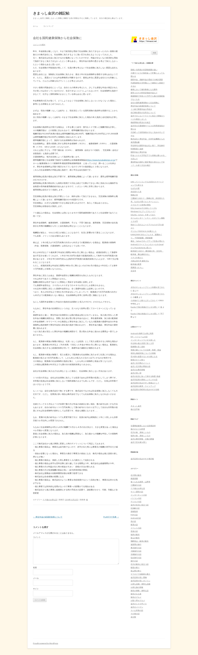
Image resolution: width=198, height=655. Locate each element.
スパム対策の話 (137, 610)
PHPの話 (134, 515)
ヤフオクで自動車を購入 (140, 574)
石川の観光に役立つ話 (139, 564)
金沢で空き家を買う (139, 442)
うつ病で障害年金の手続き (141, 109)
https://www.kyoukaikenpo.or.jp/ (101, 160)
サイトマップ (48, 26)
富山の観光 (135, 538)
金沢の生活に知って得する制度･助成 (145, 376)
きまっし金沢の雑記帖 (51, 13)
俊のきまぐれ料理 (138, 429)
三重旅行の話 (136, 485)
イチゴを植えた (137, 257)
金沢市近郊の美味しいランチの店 (144, 379)
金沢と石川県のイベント (140, 363)
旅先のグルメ (136, 597)
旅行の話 (134, 561)
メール (36, 578)
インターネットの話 (139, 495)
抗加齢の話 (135, 508)
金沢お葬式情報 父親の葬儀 (142, 439)
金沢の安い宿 (136, 373)
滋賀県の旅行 (136, 544)
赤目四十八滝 (136, 191)
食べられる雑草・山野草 (140, 482)
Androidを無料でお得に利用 (142, 333)
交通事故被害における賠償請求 (143, 425)
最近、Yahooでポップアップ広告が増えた (148, 241)
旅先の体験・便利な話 (139, 590)
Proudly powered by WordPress (45, 643)
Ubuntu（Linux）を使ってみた (143, 214)
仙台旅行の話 (136, 557)
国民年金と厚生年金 (139, 152)
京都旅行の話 (136, 554)
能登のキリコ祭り (138, 360)
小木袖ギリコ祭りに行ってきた (143, 300)
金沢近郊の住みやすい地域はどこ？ (145, 383)
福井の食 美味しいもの (140, 435)
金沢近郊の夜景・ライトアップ (143, 386)
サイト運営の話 (137, 491)
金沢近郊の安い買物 (139, 577)
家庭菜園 (134, 478)
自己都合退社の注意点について (143, 112)
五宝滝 (133, 271)
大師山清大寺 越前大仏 (140, 261)
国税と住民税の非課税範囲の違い (144, 69)
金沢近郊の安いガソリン (140, 580)
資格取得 (134, 511)
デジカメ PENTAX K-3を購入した (144, 231)
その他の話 (135, 613)
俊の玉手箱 (135, 409)
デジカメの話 (136, 501)
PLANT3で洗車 (111, 517)
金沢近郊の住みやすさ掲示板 (142, 458)
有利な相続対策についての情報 (143, 353)
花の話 (133, 521)
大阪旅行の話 (136, 551)
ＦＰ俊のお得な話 (50, 499)
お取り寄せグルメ (138, 600)
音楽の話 (134, 531)
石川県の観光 (136, 475)
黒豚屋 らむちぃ (137, 267)
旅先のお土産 (136, 594)
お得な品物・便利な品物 (140, 584)
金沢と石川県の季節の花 (140, 366)
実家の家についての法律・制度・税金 (146, 350)
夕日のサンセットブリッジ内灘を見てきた (148, 287)
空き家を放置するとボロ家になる (144, 356)
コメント (37, 537)
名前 (35, 567)
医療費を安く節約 (138, 346)
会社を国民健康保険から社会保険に (145, 102)
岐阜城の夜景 (136, 264)
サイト (36, 588)
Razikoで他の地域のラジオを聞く (144, 307)
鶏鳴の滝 (134, 195)
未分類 (133, 617)
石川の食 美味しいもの (140, 432)
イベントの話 (136, 528)
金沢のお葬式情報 (138, 369)
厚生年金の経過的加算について (47, 517)
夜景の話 (134, 524)
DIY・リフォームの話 (139, 336)
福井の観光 (135, 534)
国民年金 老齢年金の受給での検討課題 (147, 79)
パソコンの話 (136, 498)
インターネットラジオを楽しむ (143, 340)
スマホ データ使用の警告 (141, 205)
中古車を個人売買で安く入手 (142, 343)
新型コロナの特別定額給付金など (144, 92)
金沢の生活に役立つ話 (139, 505)
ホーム (35, 26)
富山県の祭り (136, 571)
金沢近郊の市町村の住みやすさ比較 (145, 389)
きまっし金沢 (136, 406)
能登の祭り (135, 567)
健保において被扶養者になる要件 (144, 89)
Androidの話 (136, 518)
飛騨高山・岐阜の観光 (139, 541)
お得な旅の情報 (137, 587)
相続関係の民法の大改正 (140, 122)
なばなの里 (135, 188)
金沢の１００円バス (139, 604)
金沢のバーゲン (137, 607)
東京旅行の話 (136, 547)
